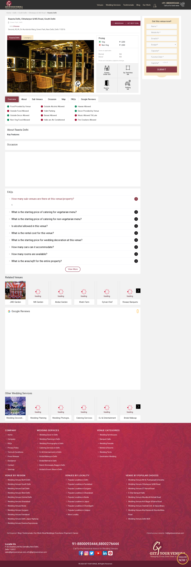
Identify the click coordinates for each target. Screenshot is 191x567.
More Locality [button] (73, 515)
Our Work (147, 5)
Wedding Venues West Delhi (19, 493)
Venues (100, 5)
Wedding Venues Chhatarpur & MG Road (144, 484)
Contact (11, 465)
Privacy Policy (13, 448)
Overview (12, 99)
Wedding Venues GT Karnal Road (141, 489)
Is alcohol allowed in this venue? (29, 226)
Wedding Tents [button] (106, 452)
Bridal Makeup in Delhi (48, 456)
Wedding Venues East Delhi (18, 489)
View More (73, 269)
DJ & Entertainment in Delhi (50, 452)
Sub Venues (37, 99)
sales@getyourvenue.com (15, 552)
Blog (138, 5)
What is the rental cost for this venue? (32, 233)
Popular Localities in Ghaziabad (80, 493)
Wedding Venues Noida (17, 506)
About (24, 99)
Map (64, 99)
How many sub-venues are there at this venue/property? (42, 198)
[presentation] (12, 66)
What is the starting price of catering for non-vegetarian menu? (46, 219)
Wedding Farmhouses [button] (108, 435)
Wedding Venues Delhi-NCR (139, 519)
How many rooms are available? (29, 254)
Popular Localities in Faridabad (80, 484)
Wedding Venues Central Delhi (20, 497)
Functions (59, 533)
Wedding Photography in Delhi (51, 443)
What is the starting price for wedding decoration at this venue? (46, 240)
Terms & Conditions (15, 452)
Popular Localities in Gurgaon (79, 489)
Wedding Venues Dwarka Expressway (23, 523)
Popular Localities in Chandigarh (80, 506)
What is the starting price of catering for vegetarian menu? (44, 212)
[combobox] (161, 44)
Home (10, 435)
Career (75, 533)
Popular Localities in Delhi (78, 480)
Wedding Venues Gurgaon (18, 510)
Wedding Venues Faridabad (19, 515)
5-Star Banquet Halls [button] (136, 493)
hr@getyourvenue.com (175, 533)
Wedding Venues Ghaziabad (19, 502)
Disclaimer (12, 461)
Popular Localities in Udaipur (79, 510)
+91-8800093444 (170, 3)
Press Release (13, 456)
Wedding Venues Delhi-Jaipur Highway (23, 519)
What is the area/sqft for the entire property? (36, 261)
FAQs (73, 99)
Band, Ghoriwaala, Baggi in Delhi (52, 465)
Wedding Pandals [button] (107, 443)
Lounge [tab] (27, 38)
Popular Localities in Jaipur (78, 502)
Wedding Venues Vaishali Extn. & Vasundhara (146, 506)
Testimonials (128, 5)
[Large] (161, 63)
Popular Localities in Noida (78, 497)
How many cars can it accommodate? (32, 247)
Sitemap (11, 469)
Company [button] (11, 439)
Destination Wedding (108, 456)
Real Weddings (48, 533)
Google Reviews (88, 99)
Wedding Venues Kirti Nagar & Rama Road (145, 502)
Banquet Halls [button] (105, 439)
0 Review (14, 26)
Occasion (52, 99)
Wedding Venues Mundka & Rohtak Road (144, 497)
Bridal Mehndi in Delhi (48, 461)
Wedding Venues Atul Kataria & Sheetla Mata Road (146, 512)
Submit (161, 69)
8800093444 (118, 23)
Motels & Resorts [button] (106, 448)
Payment (68, 533)
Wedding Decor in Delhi (48, 435)
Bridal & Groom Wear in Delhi (50, 469)
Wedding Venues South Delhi (19, 484)
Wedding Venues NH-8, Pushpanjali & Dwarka (146, 480)
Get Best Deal (132, 23)
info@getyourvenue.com (37, 552)
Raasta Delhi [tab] (14, 38)
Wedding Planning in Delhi (49, 439)
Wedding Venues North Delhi (19, 480)
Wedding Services (113, 5)
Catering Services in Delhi (49, 448)
